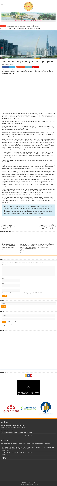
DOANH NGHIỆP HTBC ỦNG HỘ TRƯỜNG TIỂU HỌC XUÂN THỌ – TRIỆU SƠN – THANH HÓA (46, 226)
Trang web (4, 288)
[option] (11, 408)
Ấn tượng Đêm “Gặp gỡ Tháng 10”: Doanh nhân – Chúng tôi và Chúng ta (9, 245)
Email (3, 283)
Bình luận (4, 265)
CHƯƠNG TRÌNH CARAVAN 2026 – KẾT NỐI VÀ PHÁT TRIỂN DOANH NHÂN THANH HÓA (25, 443)
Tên (3, 278)
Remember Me (12, 322)
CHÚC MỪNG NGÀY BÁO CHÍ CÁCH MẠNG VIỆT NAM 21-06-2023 (10, 226)
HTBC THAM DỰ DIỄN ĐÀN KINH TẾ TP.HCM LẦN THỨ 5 (46, 244)
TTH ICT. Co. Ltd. (31, 482)
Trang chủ (3, 28)
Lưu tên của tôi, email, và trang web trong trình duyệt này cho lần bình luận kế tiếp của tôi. (25, 293)
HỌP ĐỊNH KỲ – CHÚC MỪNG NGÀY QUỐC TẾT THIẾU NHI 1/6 (23, 26)
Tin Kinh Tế (10, 28)
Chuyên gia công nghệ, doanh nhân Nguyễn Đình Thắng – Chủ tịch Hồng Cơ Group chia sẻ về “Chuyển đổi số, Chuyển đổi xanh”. (28, 247)
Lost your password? (7, 325)
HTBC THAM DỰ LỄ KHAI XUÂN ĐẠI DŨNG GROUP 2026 (16, 453)
